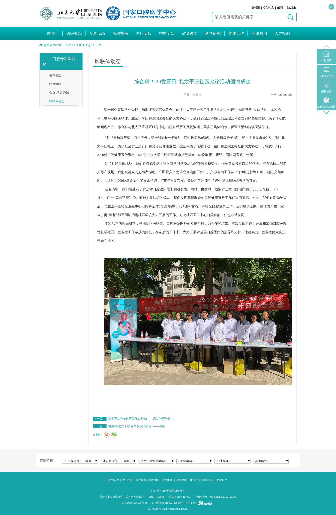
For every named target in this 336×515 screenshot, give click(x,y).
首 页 (51, 33)
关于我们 (127, 480)
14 (289, 94)
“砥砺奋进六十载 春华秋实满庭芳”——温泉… (138, 426)
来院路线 (141, 480)
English (291, 7)
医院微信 (154, 480)
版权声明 (181, 480)
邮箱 (280, 7)
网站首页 (114, 480)
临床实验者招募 (326, 102)
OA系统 (268, 7)
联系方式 (195, 480)
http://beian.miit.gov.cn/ (176, 508)
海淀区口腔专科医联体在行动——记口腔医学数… (141, 418)
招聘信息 (326, 87)
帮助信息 (222, 480)
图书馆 (255, 7)
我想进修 (326, 57)
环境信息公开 (326, 72)
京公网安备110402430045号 (167, 502)
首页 (69, 45)
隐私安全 (208, 480)
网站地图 (168, 480)
